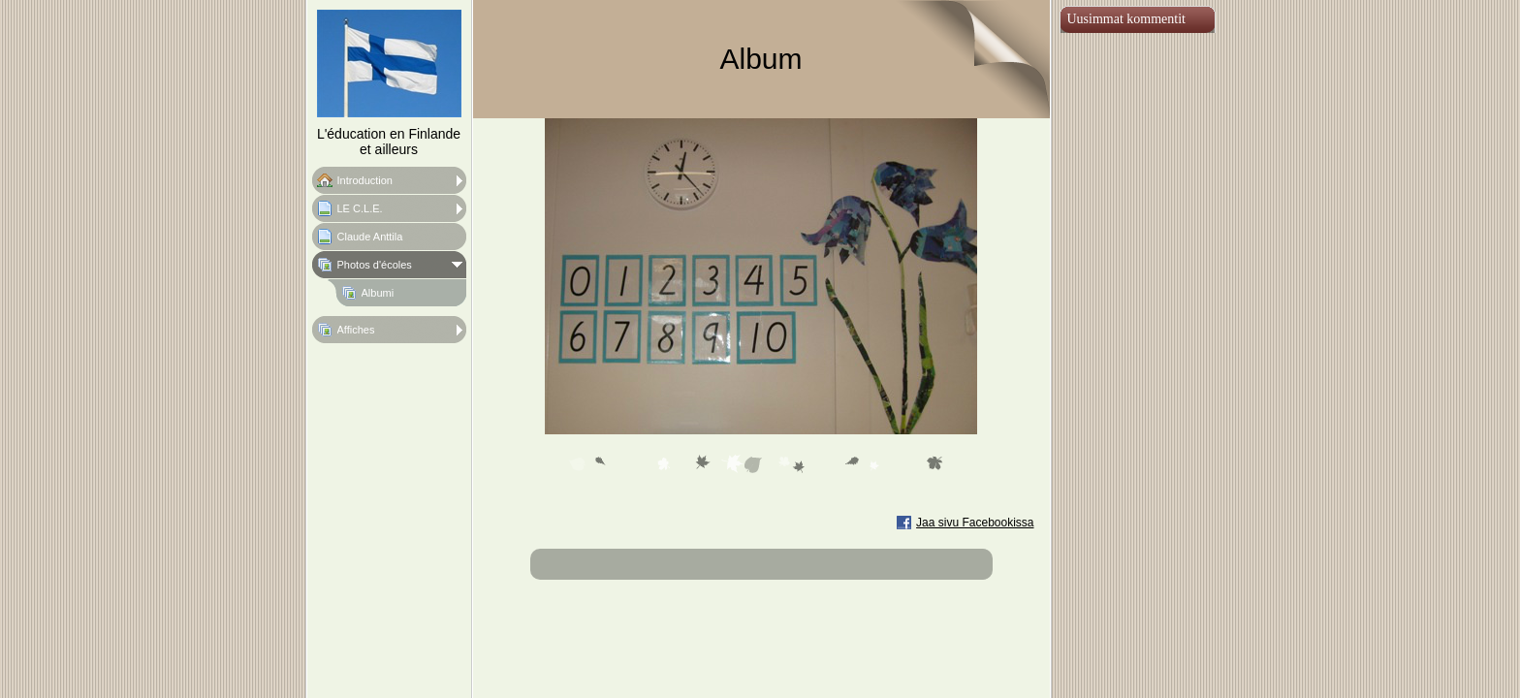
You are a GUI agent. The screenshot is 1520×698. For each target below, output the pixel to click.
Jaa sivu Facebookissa (974, 522)
